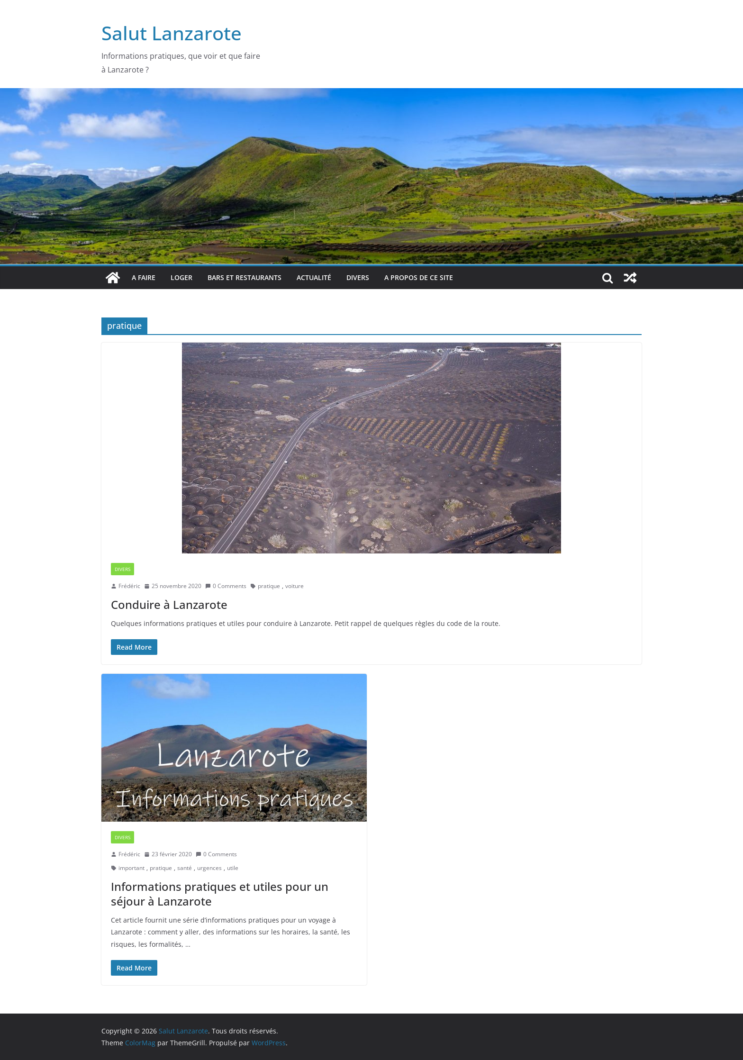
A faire (143, 277)
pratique (269, 586)
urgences (209, 868)
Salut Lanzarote (171, 33)
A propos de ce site (418, 277)
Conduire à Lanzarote (169, 604)
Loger (181, 277)
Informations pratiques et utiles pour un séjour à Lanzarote (219, 894)
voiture (294, 586)
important (131, 868)
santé (184, 868)
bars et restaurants (244, 277)
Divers (357, 277)
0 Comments (225, 586)
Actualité (314, 277)
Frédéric (129, 586)
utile (232, 868)
